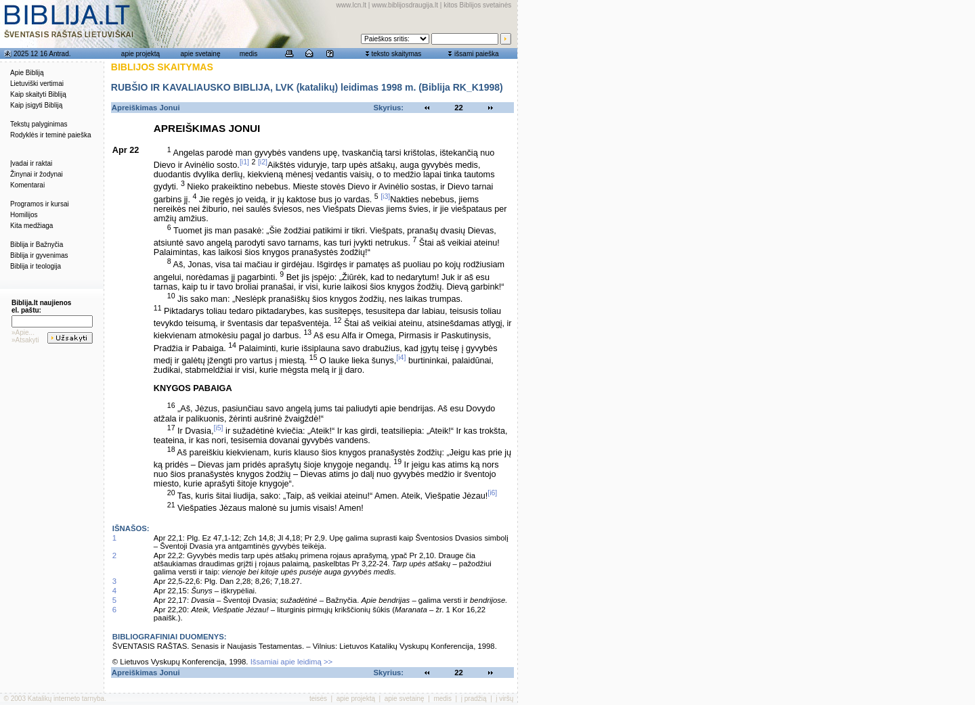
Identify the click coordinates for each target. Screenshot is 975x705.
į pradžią (474, 698)
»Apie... (23, 332)
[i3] (385, 196)
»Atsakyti (25, 340)
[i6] (492, 492)
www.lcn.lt (351, 5)
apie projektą (140, 54)
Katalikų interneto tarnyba (66, 698)
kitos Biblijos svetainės (477, 5)
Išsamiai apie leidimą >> (292, 662)
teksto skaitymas (396, 54)
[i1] (244, 162)
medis (249, 54)
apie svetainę (201, 54)
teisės (318, 698)
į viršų (504, 698)
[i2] (262, 162)
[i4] (401, 357)
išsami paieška (476, 54)
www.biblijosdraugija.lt (405, 5)
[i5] (218, 428)
